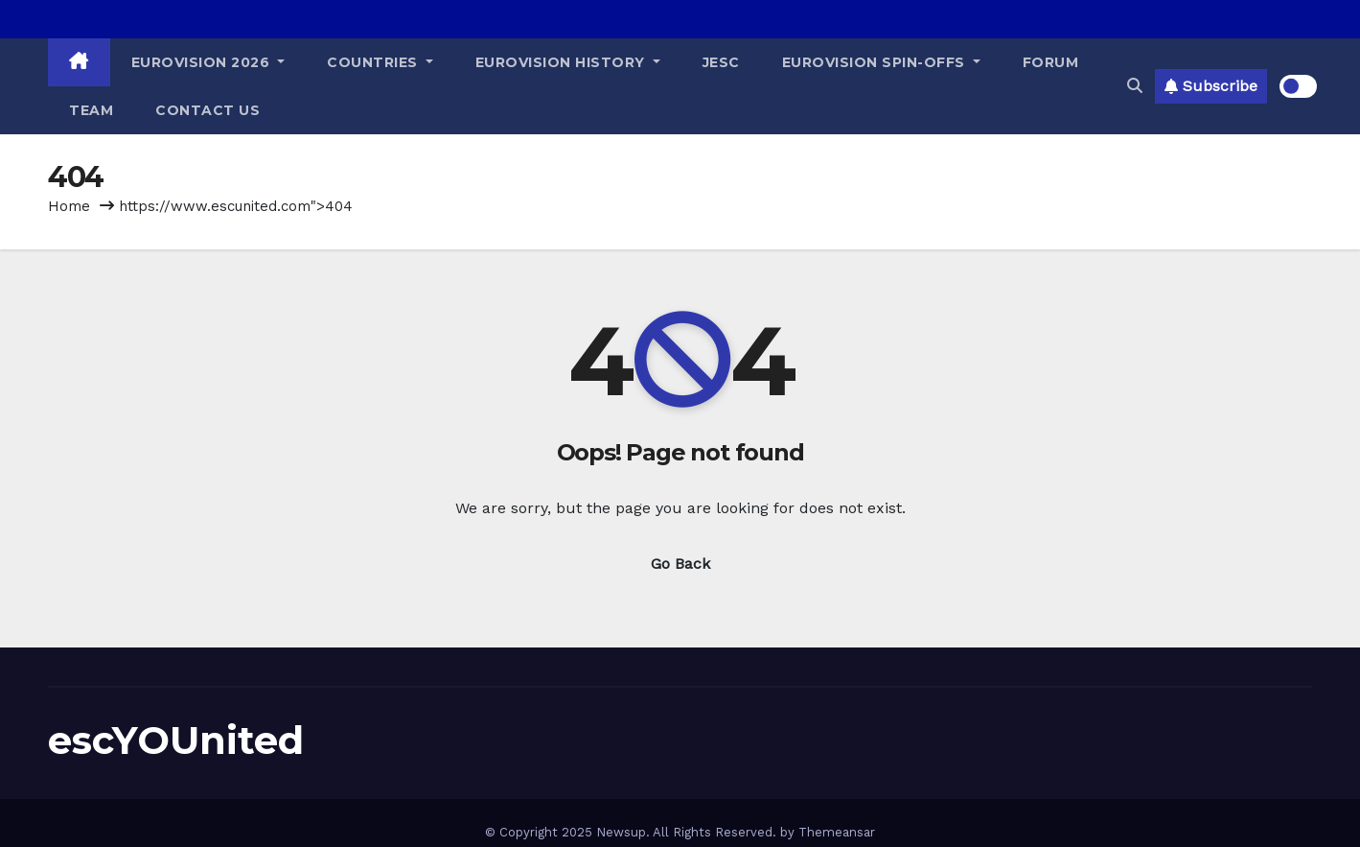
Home (69, 206)
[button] (1134, 86)
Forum (1051, 62)
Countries (380, 62)
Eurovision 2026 (208, 62)
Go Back (680, 563)
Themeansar (836, 832)
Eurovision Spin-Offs (881, 62)
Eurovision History (567, 62)
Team (91, 110)
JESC (721, 62)
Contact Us (207, 110)
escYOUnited (176, 740)
